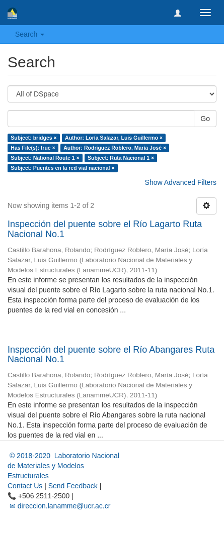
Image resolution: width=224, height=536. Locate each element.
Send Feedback (73, 486)
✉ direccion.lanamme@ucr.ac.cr (59, 506)
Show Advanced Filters (180, 182)
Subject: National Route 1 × (45, 158)
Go (205, 119)
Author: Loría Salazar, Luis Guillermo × (114, 138)
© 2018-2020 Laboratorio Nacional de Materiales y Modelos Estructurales (63, 466)
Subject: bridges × (33, 138)
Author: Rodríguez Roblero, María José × (114, 148)
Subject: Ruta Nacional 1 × (121, 158)
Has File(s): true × (33, 148)
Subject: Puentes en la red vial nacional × (62, 168)
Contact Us (25, 486)
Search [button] (29, 34)
